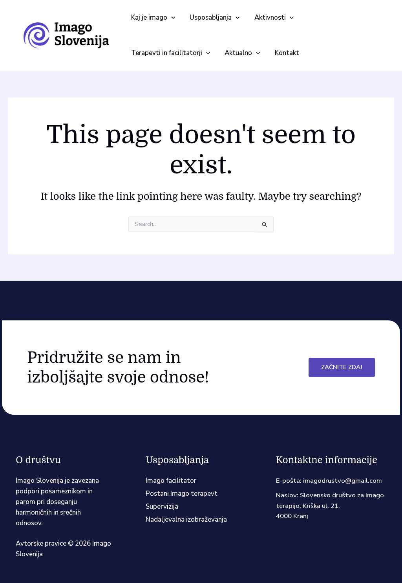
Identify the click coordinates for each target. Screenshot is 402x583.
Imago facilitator (171, 480)
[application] (170, 17)
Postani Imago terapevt (181, 493)
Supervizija (162, 506)
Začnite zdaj (341, 367)
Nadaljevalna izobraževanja (186, 519)
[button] (152, 17)
